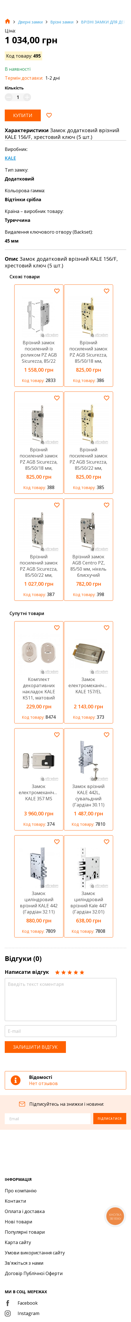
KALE (10, 158)
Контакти (15, 1201)
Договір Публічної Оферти (34, 1273)
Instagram (22, 1313)
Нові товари (18, 1222)
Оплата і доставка (25, 1211)
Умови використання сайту (35, 1253)
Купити (22, 115)
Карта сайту (18, 1242)
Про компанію (21, 1191)
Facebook (21, 1303)
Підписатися (110, 1119)
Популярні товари (25, 1232)
